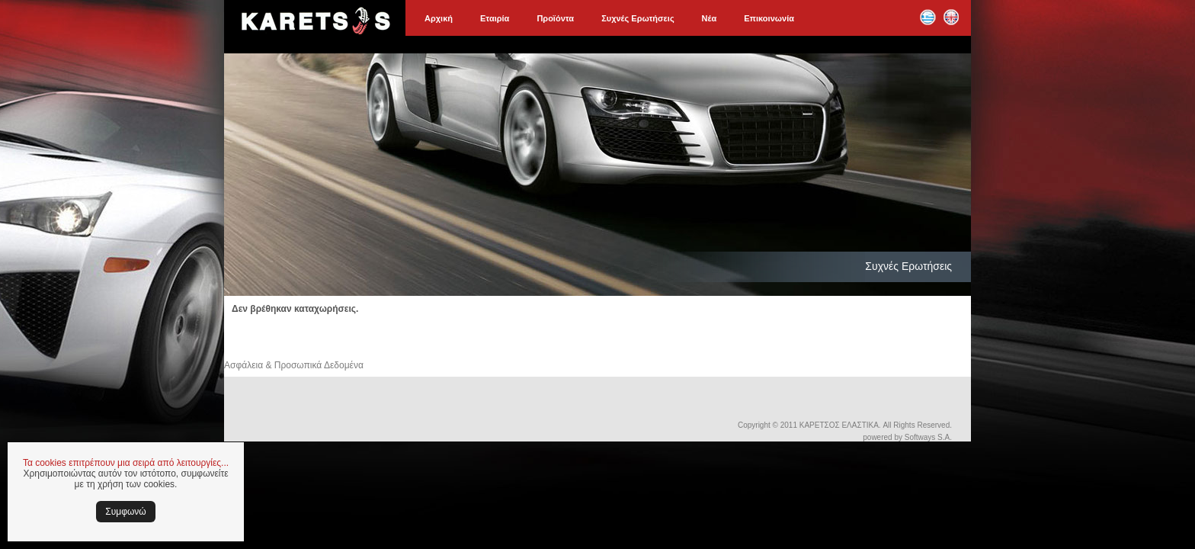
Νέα (709, 18)
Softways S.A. (928, 437)
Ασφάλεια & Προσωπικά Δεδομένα (294, 365)
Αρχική (438, 18)
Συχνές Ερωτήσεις (637, 18)
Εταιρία (494, 18)
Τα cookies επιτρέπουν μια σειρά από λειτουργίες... (126, 463)
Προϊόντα (555, 18)
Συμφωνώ (125, 511)
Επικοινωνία (769, 18)
